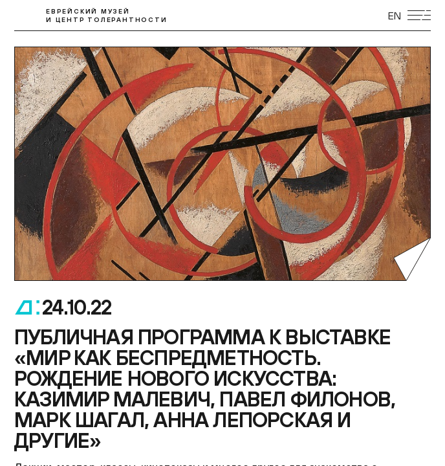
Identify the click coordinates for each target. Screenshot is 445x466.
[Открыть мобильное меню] (419, 15)
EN (394, 15)
